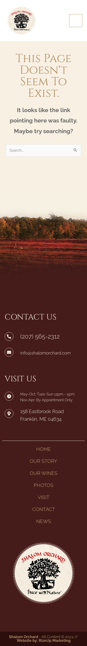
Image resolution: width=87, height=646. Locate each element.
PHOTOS (43, 485)
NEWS (43, 521)
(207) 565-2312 (40, 336)
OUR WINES (43, 473)
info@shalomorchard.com (45, 352)
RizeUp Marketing (55, 640)
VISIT (43, 497)
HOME (43, 449)
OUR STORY (43, 461)
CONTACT (43, 509)
